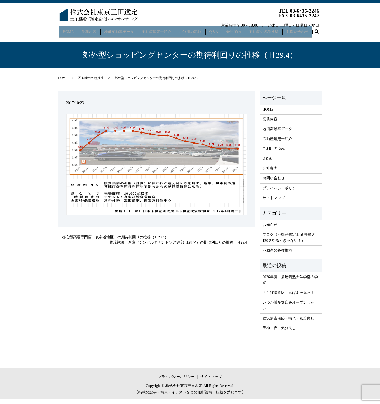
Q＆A (218, 30)
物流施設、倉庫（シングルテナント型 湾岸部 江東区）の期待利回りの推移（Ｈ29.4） (180, 247)
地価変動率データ (120, 30)
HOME (68, 30)
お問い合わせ (305, 30)
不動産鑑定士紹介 (159, 30)
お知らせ (270, 229)
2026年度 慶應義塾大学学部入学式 (290, 284)
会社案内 (239, 30)
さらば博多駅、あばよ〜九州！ (288, 297)
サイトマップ (274, 202)
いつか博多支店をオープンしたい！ (288, 310)
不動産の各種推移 (270, 30)
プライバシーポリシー (281, 193)
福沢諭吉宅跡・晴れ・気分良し (288, 323)
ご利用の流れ (194, 30)
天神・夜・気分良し (279, 332)
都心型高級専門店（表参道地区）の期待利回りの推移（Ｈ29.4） (115, 242)
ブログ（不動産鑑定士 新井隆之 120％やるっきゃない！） (289, 242)
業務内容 (89, 30)
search (65, 38)
